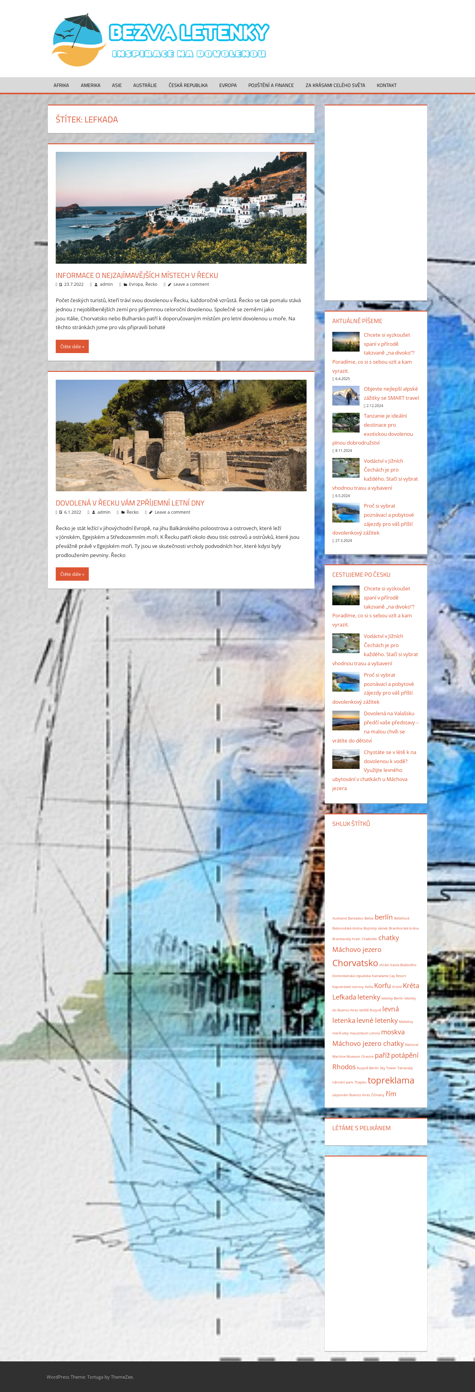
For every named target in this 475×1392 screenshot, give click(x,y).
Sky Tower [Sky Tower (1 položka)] (388, 1068)
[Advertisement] (375, 201)
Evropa (228, 85)
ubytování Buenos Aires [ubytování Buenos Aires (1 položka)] (351, 1095)
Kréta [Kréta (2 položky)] (411, 985)
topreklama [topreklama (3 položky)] (391, 1080)
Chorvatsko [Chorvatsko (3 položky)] (355, 963)
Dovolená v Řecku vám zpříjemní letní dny (142, 502)
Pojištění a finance (271, 85)
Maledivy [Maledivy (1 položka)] (406, 1022)
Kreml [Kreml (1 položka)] (397, 987)
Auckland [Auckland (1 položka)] (339, 918)
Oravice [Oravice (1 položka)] (367, 1056)
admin (106, 284)
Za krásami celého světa (335, 85)
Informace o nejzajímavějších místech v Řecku (150, 274)
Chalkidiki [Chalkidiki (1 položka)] (369, 939)
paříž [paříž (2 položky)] (382, 1055)
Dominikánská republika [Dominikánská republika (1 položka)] (351, 976)
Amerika (91, 85)
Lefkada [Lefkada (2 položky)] (344, 997)
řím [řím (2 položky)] (391, 1093)
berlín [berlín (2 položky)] (384, 917)
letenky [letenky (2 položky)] (368, 997)
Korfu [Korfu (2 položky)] (382, 985)
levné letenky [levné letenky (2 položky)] (377, 1020)
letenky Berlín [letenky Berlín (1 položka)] (392, 998)
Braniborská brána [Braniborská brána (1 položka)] (404, 928)
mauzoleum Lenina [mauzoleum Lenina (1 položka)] (365, 1033)
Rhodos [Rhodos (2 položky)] (344, 1066)
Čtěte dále (70, 346)
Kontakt (387, 85)
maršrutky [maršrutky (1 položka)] (340, 1033)
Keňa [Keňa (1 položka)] (369, 987)
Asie (117, 85)
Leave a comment (191, 284)
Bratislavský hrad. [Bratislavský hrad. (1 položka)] (346, 939)
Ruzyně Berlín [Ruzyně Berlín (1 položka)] (368, 1068)
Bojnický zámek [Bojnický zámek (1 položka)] (376, 928)
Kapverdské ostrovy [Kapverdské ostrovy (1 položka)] (348, 987)
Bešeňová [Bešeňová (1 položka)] (401, 918)
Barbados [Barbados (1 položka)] (355, 918)
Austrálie (145, 85)
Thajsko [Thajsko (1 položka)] (360, 1082)
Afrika (61, 85)
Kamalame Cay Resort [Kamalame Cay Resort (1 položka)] (389, 976)
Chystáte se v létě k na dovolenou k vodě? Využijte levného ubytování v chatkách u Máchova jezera (374, 770)
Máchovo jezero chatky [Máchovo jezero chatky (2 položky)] (368, 1043)
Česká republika (188, 85)
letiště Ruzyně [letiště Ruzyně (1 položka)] (370, 1010)
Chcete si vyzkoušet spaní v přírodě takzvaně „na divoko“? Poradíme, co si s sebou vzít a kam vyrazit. (373, 352)
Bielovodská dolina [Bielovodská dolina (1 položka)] (347, 928)
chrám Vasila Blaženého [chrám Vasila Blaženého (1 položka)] (398, 965)
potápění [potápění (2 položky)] (405, 1055)
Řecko (151, 284)
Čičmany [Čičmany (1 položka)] (377, 1095)
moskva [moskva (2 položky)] (393, 1031)
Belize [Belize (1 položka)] (369, 918)
